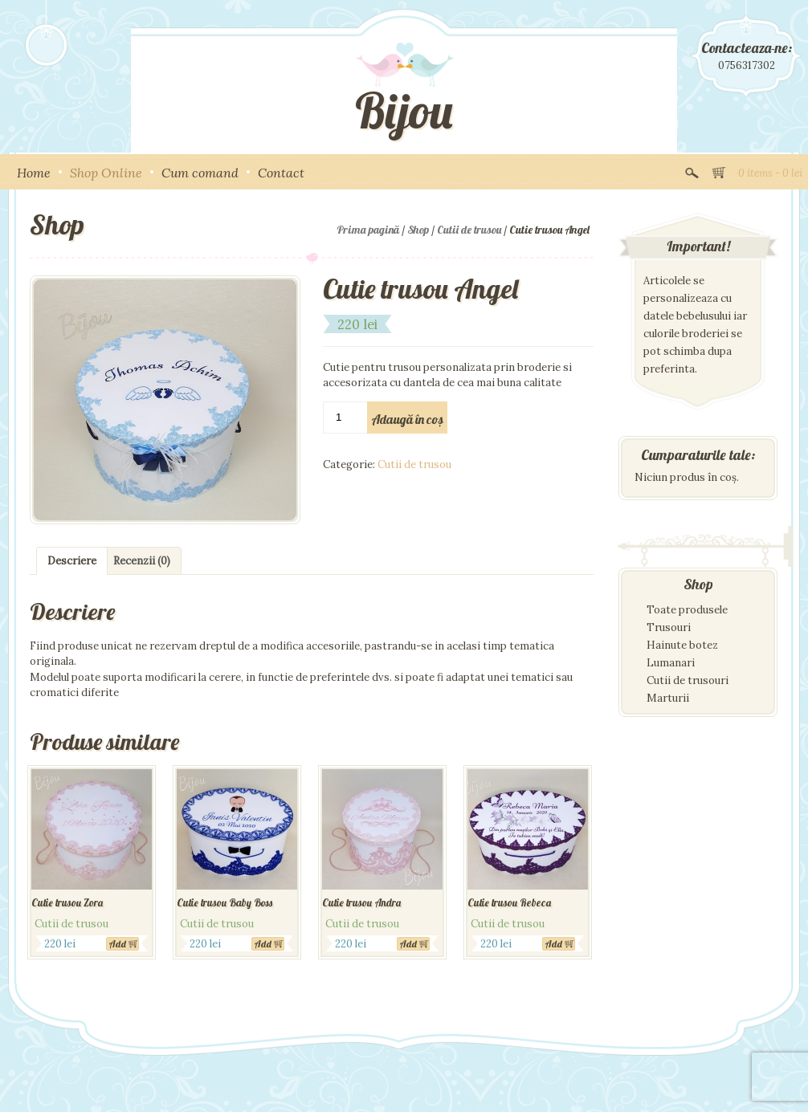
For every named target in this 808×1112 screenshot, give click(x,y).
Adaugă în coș (407, 419)
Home (34, 173)
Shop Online (106, 173)
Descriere (71, 561)
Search (691, 171)
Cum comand (200, 173)
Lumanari (671, 663)
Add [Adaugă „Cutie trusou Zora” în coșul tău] (117, 944)
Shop (418, 229)
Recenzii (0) (141, 561)
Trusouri (669, 627)
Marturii (668, 698)
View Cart (719, 171)
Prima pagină (368, 229)
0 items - (770, 173)
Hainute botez (682, 645)
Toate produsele (687, 610)
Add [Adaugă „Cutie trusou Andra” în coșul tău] (408, 944)
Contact (281, 173)
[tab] (72, 561)
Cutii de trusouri (687, 680)
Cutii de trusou (469, 229)
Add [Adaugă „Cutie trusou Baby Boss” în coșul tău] (263, 944)
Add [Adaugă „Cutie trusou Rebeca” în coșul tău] (553, 944)
